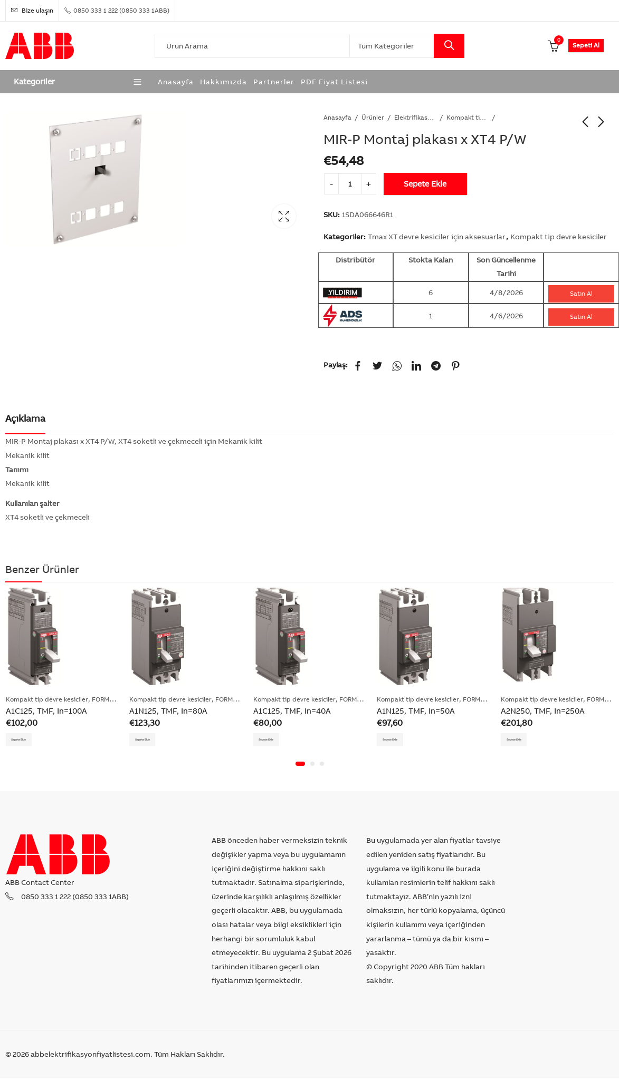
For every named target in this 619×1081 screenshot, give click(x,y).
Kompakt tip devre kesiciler (467, 117)
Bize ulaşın (32, 10)
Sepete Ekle (425, 184)
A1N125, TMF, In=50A (416, 711)
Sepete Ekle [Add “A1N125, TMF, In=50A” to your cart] (397, 740)
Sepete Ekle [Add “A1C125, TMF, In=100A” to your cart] (26, 740)
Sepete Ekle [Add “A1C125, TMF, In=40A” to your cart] (274, 740)
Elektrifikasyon (415, 117)
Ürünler (372, 117)
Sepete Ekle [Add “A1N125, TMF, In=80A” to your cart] (150, 740)
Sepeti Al (586, 45)
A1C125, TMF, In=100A (46, 711)
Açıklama (25, 418)
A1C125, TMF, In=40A (292, 711)
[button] (300, 767)
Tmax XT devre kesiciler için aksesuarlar (437, 236)
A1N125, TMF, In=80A (168, 711)
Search (449, 46)
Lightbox (284, 216)
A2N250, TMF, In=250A (543, 711)
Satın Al (581, 293)
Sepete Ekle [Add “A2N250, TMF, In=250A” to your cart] (521, 740)
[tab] (25, 419)
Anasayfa (337, 117)
